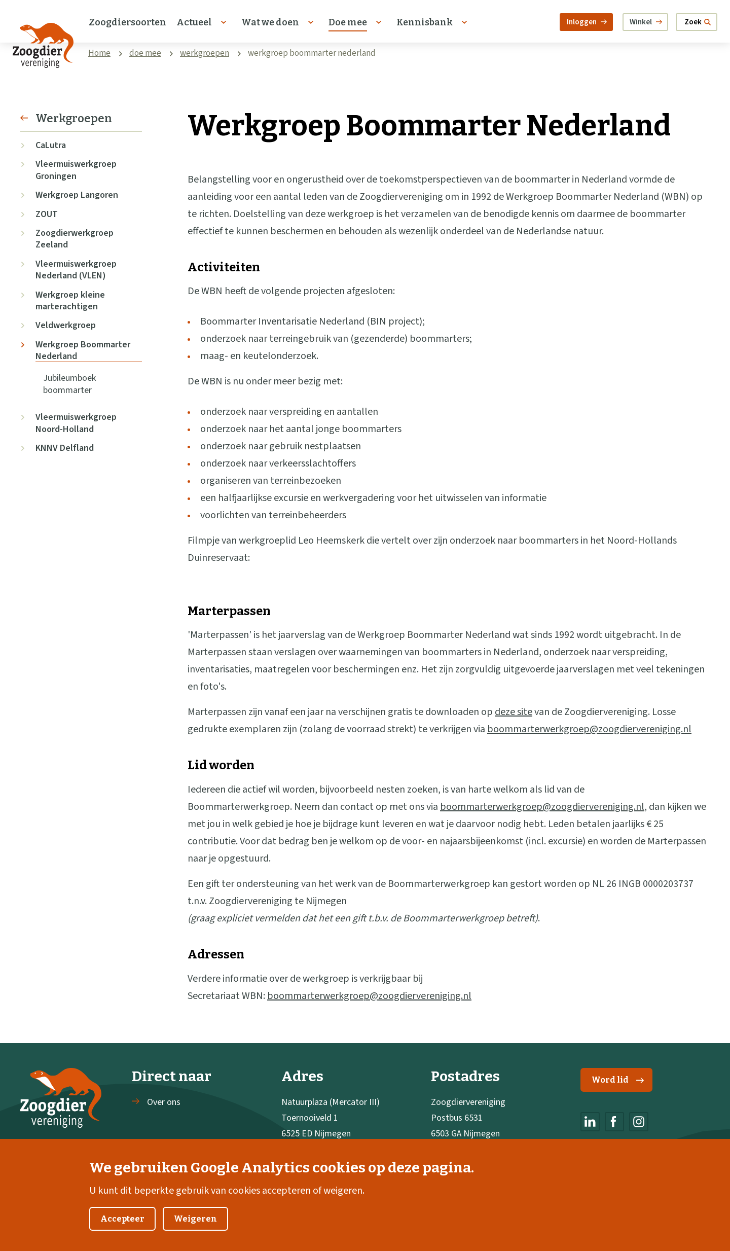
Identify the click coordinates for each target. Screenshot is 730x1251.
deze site (513, 712)
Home (99, 53)
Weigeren (195, 1231)
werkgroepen (204, 53)
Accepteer (122, 1231)
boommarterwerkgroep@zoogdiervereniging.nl (589, 729)
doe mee (145, 53)
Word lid (618, 1080)
